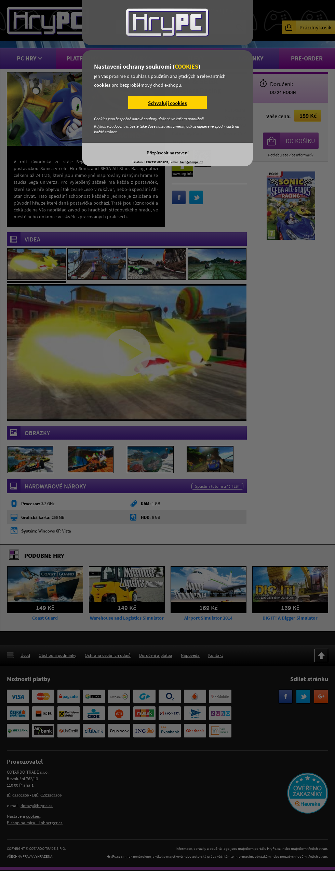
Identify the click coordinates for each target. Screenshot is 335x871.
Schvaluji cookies (167, 103)
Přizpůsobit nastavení (167, 152)
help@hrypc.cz (191, 162)
